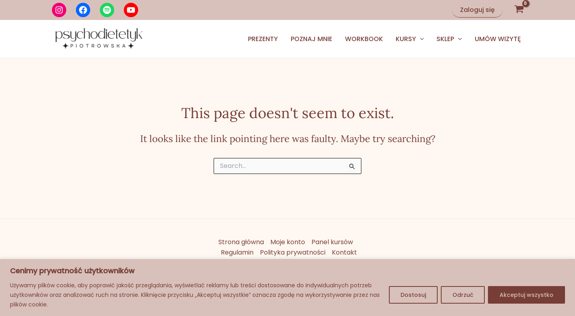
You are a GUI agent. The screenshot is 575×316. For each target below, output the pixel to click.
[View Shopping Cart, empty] (519, 10)
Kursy (410, 39)
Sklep (449, 39)
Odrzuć (462, 295)
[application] (420, 39)
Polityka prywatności (292, 252)
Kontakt (344, 252)
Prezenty (263, 38)
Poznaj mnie (311, 38)
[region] (287, 287)
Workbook (364, 38)
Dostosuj (413, 295)
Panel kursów (332, 242)
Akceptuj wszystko (526, 295)
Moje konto (287, 242)
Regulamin (237, 252)
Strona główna (241, 242)
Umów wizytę (498, 38)
